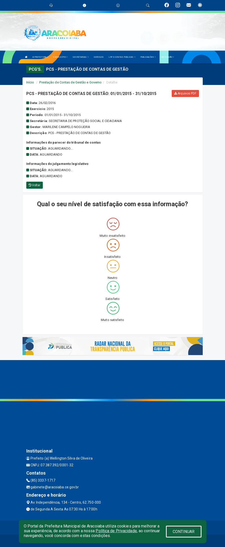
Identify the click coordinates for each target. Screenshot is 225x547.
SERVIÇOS (99, 57)
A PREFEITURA (40, 57)
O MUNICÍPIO (60, 57)
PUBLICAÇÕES (148, 57)
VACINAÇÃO (167, 57)
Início (30, 82)
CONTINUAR (184, 531)
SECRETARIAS (80, 57)
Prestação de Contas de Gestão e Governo (70, 82)
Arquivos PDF (185, 93)
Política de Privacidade (116, 530)
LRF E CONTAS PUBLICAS (122, 57)
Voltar (35, 185)
